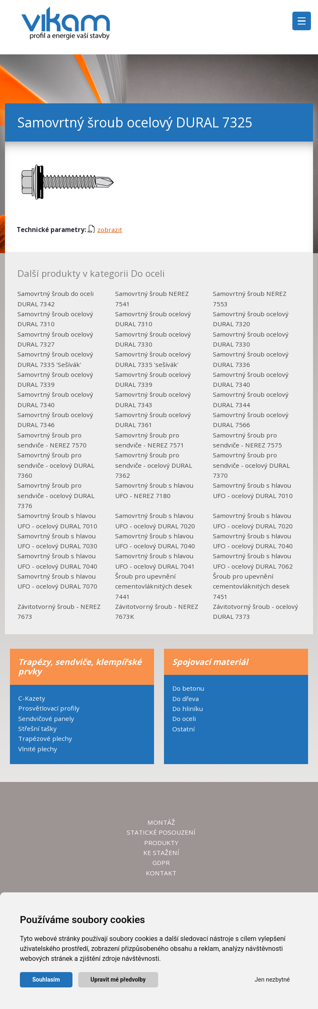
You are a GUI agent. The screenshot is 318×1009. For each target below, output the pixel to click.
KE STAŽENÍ (161, 852)
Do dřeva (185, 698)
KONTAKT (161, 873)
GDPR (161, 862)
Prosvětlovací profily (49, 708)
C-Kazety (31, 698)
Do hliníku (187, 708)
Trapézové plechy (45, 738)
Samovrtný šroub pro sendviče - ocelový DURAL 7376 (55, 495)
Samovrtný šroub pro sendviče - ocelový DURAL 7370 (251, 465)
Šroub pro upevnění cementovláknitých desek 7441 (153, 586)
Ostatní (183, 729)
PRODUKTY (161, 842)
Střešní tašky (37, 728)
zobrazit (105, 229)
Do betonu (188, 688)
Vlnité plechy (37, 749)
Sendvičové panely (46, 718)
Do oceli (184, 718)
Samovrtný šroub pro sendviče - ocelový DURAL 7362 (153, 465)
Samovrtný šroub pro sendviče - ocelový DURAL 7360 (55, 465)
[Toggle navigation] (301, 21)
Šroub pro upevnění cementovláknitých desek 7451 (251, 586)
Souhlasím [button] (46, 979)
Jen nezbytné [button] (272, 979)
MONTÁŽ (161, 822)
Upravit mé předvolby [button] (118, 979)
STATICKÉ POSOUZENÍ (161, 832)
